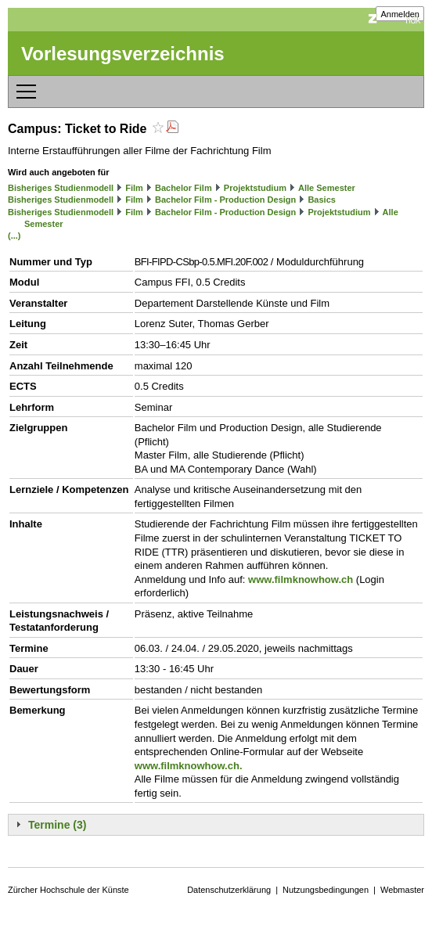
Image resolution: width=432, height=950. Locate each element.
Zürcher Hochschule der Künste (68, 889)
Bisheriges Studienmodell (60, 188)
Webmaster (402, 889)
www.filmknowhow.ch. (189, 766)
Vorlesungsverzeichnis (123, 53)
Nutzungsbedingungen (326, 889)
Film (134, 188)
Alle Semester (326, 188)
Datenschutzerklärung (229, 889)
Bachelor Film (183, 188)
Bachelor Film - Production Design (225, 199)
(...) (14, 235)
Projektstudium (255, 188)
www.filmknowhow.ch (300, 579)
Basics (321, 199)
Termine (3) (57, 825)
